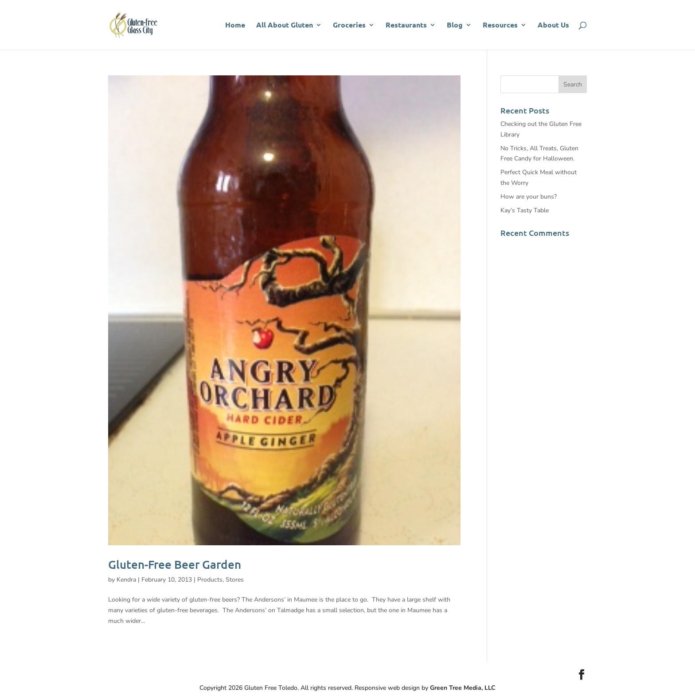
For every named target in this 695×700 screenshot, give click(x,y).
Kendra (126, 579)
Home (235, 25)
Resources (500, 25)
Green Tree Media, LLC (463, 688)
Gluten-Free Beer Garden (174, 564)
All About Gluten (284, 25)
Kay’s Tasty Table (524, 210)
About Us (553, 25)
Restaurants (406, 25)
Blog (455, 25)
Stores (235, 579)
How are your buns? (528, 196)
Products (210, 579)
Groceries (349, 25)
